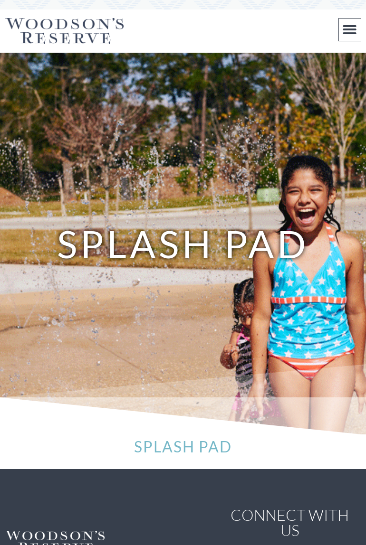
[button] (350, 29)
